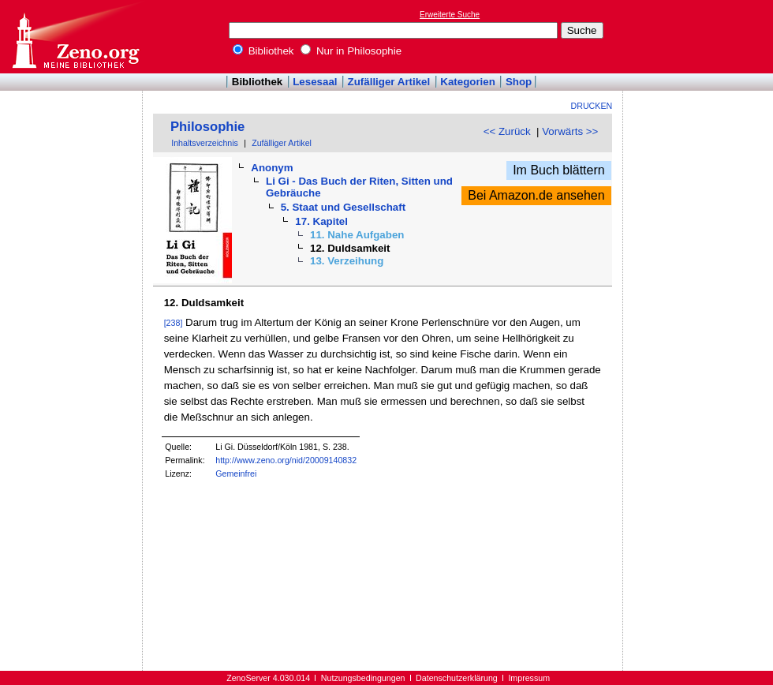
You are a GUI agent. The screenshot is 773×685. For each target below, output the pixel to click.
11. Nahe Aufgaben (357, 235)
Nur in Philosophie (351, 51)
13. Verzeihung (346, 261)
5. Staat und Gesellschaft (343, 207)
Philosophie (207, 126)
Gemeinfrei (235, 473)
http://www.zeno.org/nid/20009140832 (286, 460)
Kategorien (467, 82)
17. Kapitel (321, 221)
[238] (173, 323)
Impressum (529, 678)
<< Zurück (507, 131)
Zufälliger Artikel (389, 82)
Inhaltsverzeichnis (204, 143)
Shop (519, 82)
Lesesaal (315, 82)
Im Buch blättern (559, 170)
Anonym (272, 168)
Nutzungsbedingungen (363, 678)
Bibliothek (263, 51)
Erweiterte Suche (450, 14)
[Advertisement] (700, 36)
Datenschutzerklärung (457, 678)
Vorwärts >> (570, 131)
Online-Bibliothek (75, 36)
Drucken (592, 105)
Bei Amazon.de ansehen (536, 195)
